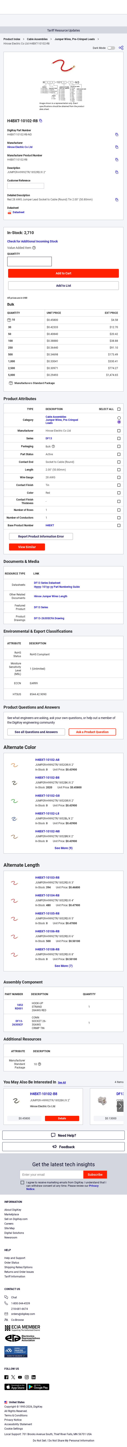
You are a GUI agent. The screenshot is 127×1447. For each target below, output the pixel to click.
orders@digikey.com (19, 1314)
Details (62, 1118)
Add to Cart (63, 273)
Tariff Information (14, 1276)
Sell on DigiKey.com (16, 1219)
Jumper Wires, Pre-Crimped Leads (75, 39)
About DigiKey (12, 1209)
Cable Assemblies (37, 39)
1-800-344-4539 (17, 1304)
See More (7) (64, 966)
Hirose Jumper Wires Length (50, 596)
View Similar (27, 547)
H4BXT (50, 525)
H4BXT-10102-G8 (47, 795)
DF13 (49, 438)
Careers (8, 1223)
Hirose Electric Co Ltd (19, 147)
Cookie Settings (13, 1428)
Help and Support (14, 1258)
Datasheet (15, 212)
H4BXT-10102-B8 (47, 777)
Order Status (11, 1262)
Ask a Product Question (92, 732)
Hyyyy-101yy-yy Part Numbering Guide (57, 586)
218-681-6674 (16, 1308)
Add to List (63, 285)
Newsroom (10, 1237)
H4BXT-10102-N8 (47, 831)
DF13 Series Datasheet (47, 582)
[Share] (121, 48)
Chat (10, 1298)
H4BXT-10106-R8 (47, 931)
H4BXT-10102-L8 (47, 813)
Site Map (9, 1228)
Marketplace (11, 1214)
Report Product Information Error (41, 536)
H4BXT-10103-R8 (47, 877)
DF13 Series (41, 607)
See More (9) (64, 848)
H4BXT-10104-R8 (47, 895)
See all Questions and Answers (36, 732)
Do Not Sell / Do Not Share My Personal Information (63, 1440)
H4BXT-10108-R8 (47, 949)
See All (62, 1082)
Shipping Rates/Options (18, 1267)
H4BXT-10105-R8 (47, 913)
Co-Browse (14, 1320)
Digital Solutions (14, 1232)
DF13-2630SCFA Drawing (49, 618)
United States (14, 1402)
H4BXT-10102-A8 (47, 759)
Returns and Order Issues (19, 1271)
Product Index (12, 39)
